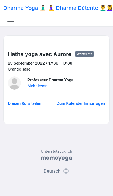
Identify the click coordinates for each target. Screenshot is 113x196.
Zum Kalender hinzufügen (81, 103)
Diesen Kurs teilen (25, 103)
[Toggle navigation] (10, 19)
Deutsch (57, 171)
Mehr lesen (37, 86)
